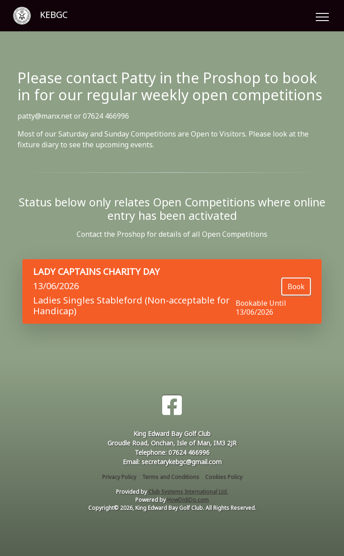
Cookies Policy (223, 477)
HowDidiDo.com (188, 500)
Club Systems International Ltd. (188, 492)
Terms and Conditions (170, 477)
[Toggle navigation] (321, 16)
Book (296, 286)
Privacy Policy (119, 477)
